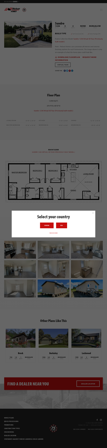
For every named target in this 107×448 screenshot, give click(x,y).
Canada (46, 225)
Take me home (53, 233)
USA (61, 225)
